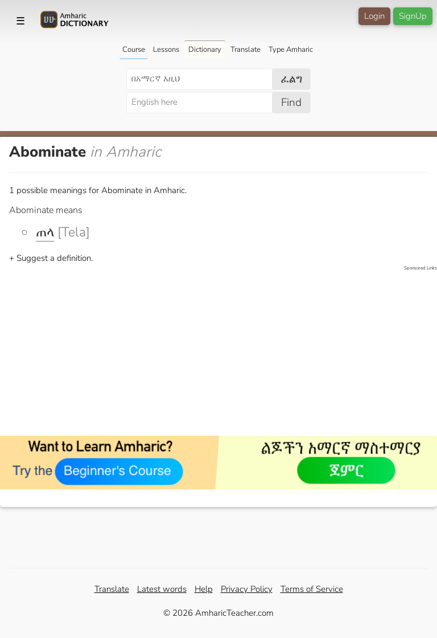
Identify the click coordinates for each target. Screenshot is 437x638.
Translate (245, 49)
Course (133, 49)
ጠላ (45, 232)
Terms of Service (312, 589)
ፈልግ (291, 79)
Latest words (162, 589)
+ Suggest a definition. (51, 258)
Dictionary (204, 49)
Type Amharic (291, 49)
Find (291, 102)
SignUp (413, 16)
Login (374, 16)
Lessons (166, 49)
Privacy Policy (247, 589)
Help (204, 589)
